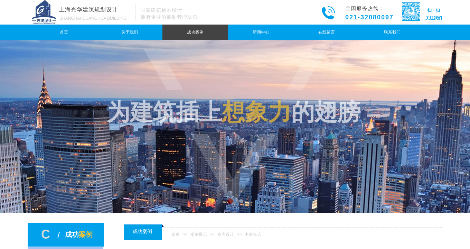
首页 (64, 32)
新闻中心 (261, 32)
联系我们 (392, 32)
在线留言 (326, 32)
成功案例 (195, 32)
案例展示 (198, 234)
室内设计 (225, 234)
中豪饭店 (253, 234)
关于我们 (129, 32)
